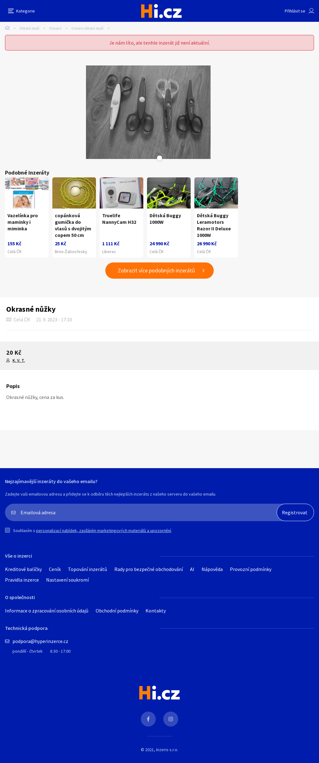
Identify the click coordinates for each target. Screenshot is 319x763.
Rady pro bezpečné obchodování (148, 569)
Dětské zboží (29, 28)
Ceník (55, 569)
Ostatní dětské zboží (87, 28)
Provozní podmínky (250, 569)
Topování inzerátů (87, 569)
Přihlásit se (295, 11)
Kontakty (155, 610)
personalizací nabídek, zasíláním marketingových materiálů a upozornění (103, 530)
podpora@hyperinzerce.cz (40, 641)
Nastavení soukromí (67, 580)
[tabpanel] (148, 112)
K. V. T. (18, 360)
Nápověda (212, 569)
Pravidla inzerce (22, 580)
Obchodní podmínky (117, 610)
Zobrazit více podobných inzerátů (156, 270)
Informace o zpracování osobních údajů (46, 610)
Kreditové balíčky (23, 569)
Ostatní (55, 28)
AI (192, 569)
